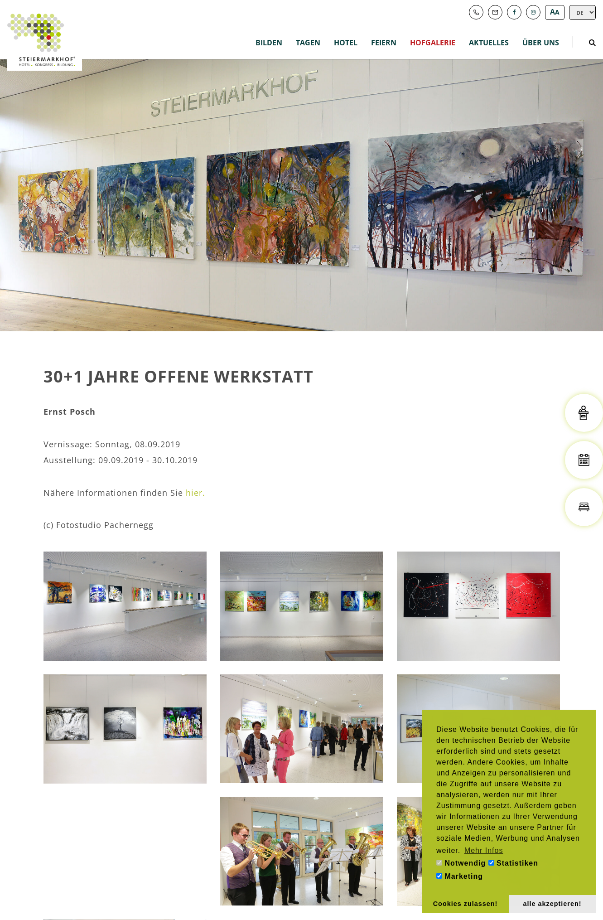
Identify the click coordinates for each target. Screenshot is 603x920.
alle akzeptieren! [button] (552, 903)
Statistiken (513, 863)
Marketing (459, 876)
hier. (195, 492)
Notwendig (461, 863)
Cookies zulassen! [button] (465, 903)
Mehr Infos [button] (483, 850)
